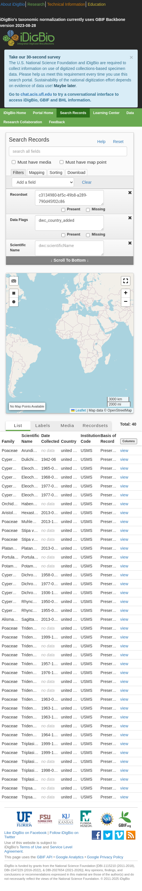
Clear (87, 182)
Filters (18, 172)
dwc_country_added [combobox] (69, 223)
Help (101, 141)
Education (97, 4)
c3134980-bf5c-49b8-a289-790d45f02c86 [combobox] (69, 197)
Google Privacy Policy (105, 857)
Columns (128, 441)
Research (36, 4)
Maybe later (65, 85)
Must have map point (83, 162)
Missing (95, 209)
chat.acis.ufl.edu (36, 94)
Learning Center (106, 113)
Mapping (36, 172)
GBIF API (44, 857)
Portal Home (43, 113)
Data (130, 113)
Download (76, 172)
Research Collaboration (22, 122)
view (124, 450)
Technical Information (66, 4)
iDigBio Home (14, 113)
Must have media (31, 162)
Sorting (56, 172)
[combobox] (69, 248)
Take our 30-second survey (34, 57)
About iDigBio (13, 4)
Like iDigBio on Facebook (25, 833)
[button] (125, 281)
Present (70, 209)
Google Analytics (69, 857)
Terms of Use (31, 847)
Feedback (57, 122)
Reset (118, 141)
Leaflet (78, 410)
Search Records (73, 113)
